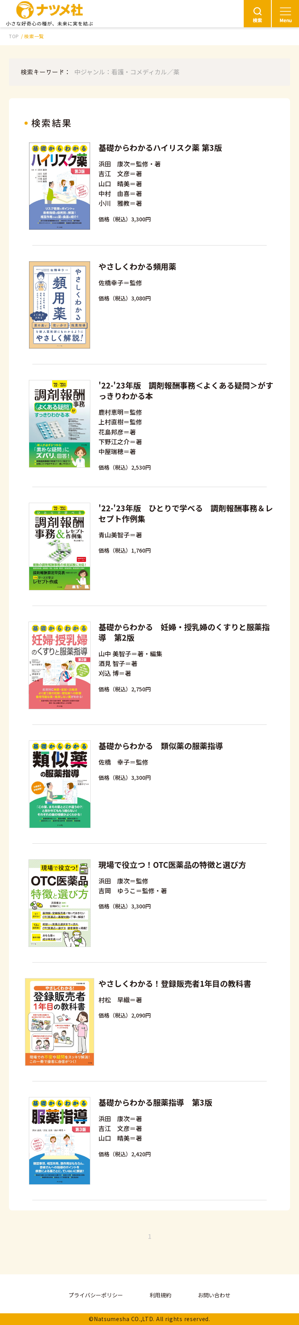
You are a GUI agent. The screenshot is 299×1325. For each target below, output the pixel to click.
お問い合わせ (214, 1295)
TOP (14, 36)
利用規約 (160, 1295)
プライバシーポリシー (96, 1295)
